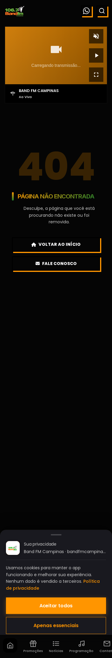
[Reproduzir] (96, 55)
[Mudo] (96, 36)
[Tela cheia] (96, 74)
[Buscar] (101, 10)
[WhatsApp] (86, 10)
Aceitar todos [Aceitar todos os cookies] (56, 605)
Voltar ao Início (56, 244)
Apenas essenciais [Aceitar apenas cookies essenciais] (55, 625)
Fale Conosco (56, 263)
